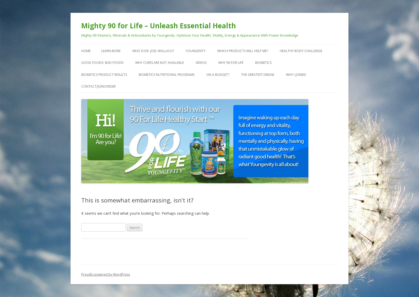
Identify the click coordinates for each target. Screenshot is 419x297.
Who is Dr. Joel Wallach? (153, 51)
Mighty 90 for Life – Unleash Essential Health (158, 25)
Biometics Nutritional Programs (167, 74)
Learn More (111, 51)
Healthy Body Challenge (301, 51)
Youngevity (195, 51)
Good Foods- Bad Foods (102, 62)
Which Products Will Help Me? (242, 51)
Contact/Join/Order (98, 86)
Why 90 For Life (230, 62)
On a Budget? (217, 74)
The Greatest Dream (257, 74)
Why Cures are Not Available (159, 62)
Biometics (263, 62)
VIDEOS (201, 62)
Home (86, 51)
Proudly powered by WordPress (105, 274)
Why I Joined (296, 74)
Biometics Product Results (104, 74)
